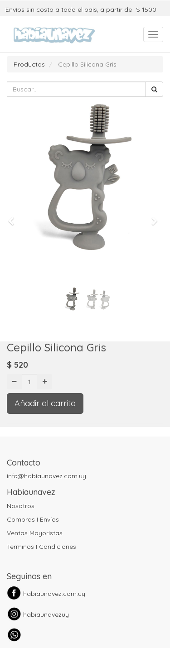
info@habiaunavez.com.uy (46, 476)
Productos (29, 64)
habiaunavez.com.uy (54, 594)
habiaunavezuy (46, 614)
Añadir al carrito (45, 403)
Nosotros (20, 506)
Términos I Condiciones (41, 546)
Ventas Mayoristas (35, 533)
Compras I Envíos (33, 519)
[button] (14, 216)
